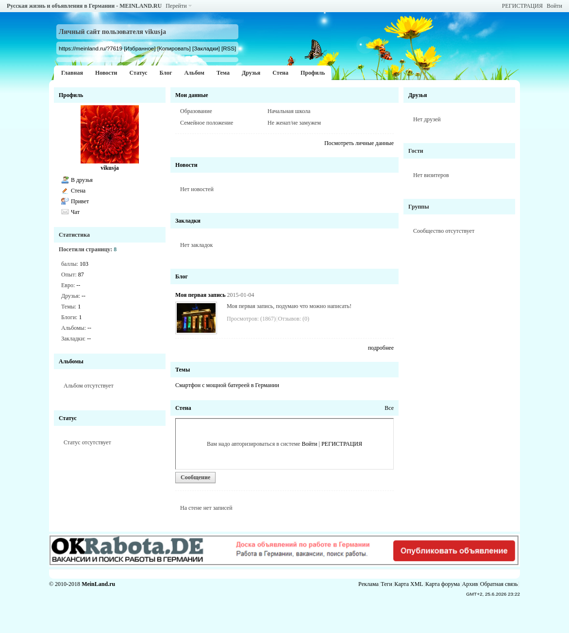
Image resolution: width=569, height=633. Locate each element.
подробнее (381, 347)
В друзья (82, 180)
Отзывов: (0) (293, 318)
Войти (554, 5)
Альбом (194, 72)
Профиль (313, 72)
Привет (80, 201)
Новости (106, 72)
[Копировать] (174, 48)
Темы (182, 369)
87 (81, 274)
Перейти (176, 5)
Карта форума (442, 584)
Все (389, 408)
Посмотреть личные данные (359, 143)
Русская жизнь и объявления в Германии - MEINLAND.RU (84, 5)
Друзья (251, 72)
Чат (75, 212)
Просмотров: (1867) (251, 318)
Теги (386, 584)
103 (84, 263)
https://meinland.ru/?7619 (90, 48)
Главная (72, 72)
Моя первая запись (200, 295)
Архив (470, 584)
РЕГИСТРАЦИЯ (522, 5)
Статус (138, 72)
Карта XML (408, 584)
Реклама (368, 584)
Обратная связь (499, 584)
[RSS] (228, 48)
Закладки (188, 220)
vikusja (109, 167)
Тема (223, 72)
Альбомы (71, 361)
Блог (165, 72)
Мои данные (191, 95)
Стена (280, 72)
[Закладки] (206, 48)
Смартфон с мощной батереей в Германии (227, 385)
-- (78, 285)
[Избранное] (139, 48)
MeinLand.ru (98, 584)
